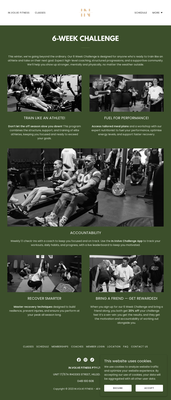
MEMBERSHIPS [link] (60, 346)
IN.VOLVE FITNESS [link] (19, 12)
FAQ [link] (125, 346)
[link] (85, 12)
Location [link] (114, 346)
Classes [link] (40, 12)
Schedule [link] (141, 12)
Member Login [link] (95, 346)
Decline (118, 387)
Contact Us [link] (139, 346)
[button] (157, 13)
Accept (149, 387)
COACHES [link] (77, 346)
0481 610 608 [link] (85, 381)
